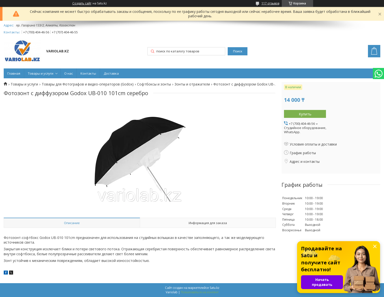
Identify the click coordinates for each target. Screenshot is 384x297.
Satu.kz (214, 288)
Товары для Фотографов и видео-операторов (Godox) (88, 84)
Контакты (88, 73)
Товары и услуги (40, 73)
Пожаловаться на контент (200, 292)
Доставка (111, 73)
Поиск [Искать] (237, 51)
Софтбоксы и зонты (154, 84)
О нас (68, 73)
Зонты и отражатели (192, 84)
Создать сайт (81, 3)
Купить (305, 113)
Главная (13, 73)
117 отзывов (270, 3)
